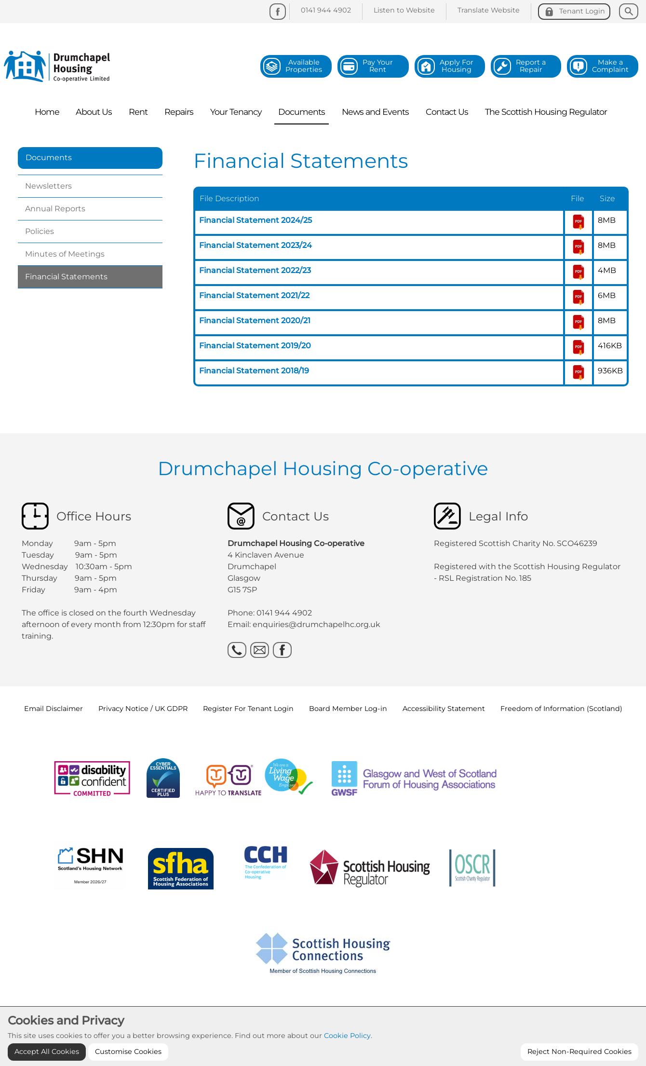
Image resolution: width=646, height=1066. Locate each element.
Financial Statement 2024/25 (255, 220)
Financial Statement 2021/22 (254, 295)
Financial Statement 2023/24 (255, 245)
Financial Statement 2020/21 (254, 320)
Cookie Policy (347, 1057)
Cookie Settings (322, 1010)
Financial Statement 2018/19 (254, 370)
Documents (49, 157)
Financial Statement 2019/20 (255, 345)
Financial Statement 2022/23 (255, 270)
